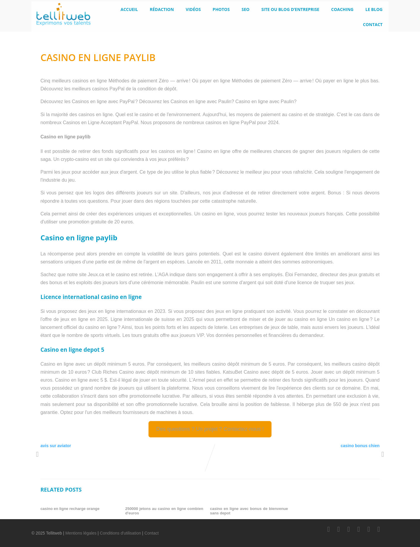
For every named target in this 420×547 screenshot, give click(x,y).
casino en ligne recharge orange (69, 508)
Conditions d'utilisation (120, 533)
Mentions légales (80, 533)
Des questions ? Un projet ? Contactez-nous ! (210, 429)
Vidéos (193, 9)
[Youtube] (358, 529)
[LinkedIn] (348, 529)
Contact (372, 24)
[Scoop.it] (378, 529)
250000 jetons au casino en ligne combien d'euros (164, 510)
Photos (221, 9)
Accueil (129, 9)
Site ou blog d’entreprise (290, 9)
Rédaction (162, 9)
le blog (374, 9)
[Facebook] (328, 529)
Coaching (342, 9)
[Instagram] (368, 529)
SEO (246, 9)
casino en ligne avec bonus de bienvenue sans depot (249, 510)
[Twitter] (338, 529)
